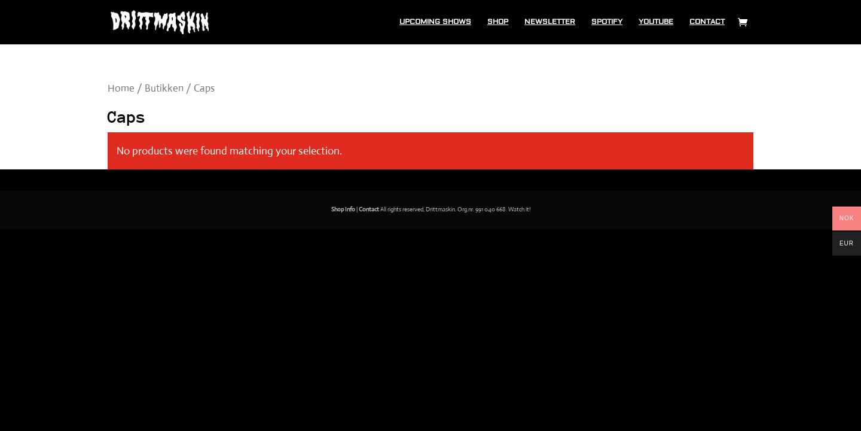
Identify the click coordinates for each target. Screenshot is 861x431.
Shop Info (343, 209)
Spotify (606, 22)
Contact (707, 22)
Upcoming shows (435, 22)
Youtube (656, 22)
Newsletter (549, 22)
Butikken (164, 88)
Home (121, 88)
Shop (497, 22)
